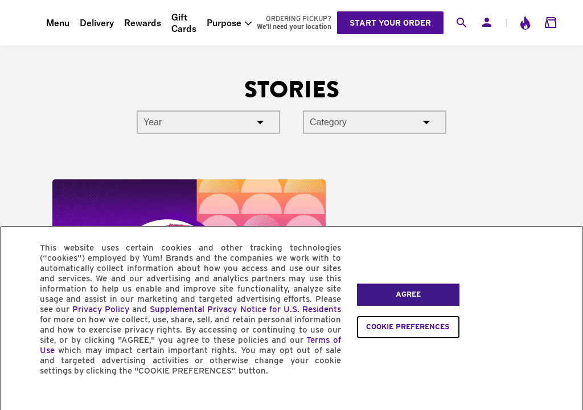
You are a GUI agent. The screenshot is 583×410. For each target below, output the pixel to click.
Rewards (142, 22)
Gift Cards (183, 22)
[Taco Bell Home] (23, 23)
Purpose (224, 22)
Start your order (390, 22)
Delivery (97, 22)
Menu (57, 22)
